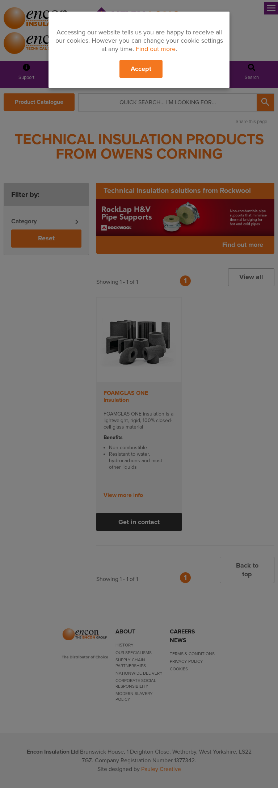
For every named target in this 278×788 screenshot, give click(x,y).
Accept (141, 69)
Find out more (156, 49)
